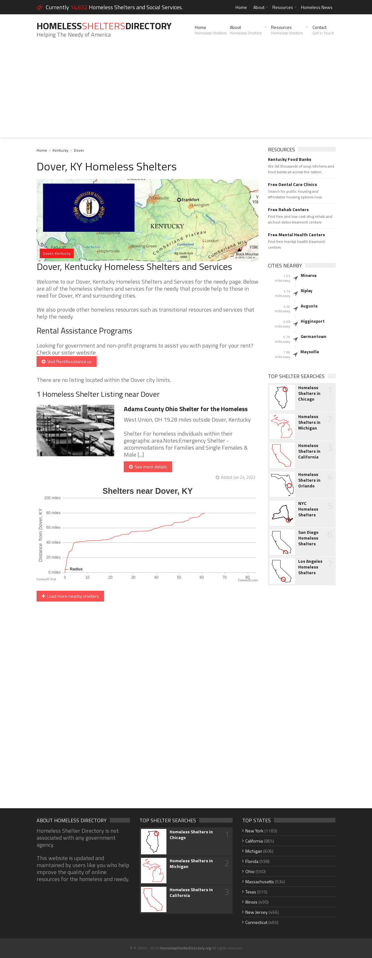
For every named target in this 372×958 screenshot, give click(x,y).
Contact (323, 30)
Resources (282, 7)
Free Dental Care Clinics (292, 184)
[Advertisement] (186, 92)
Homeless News (317, 7)
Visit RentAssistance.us (67, 361)
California (254, 840)
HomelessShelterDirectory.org (185, 948)
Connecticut (256, 922)
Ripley (306, 290)
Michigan (253, 851)
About (258, 7)
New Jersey (256, 912)
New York (254, 830)
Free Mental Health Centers (296, 235)
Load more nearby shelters (70, 596)
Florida (251, 861)
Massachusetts (259, 881)
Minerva (309, 275)
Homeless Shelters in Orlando (309, 480)
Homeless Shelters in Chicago (309, 393)
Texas (250, 891)
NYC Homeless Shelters (308, 509)
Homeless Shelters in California (309, 451)
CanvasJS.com (248, 580)
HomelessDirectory (104, 25)
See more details (148, 466)
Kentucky (60, 150)
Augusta (309, 306)
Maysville (309, 352)
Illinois (251, 902)
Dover (79, 150)
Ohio (250, 871)
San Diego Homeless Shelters (308, 538)
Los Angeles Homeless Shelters (310, 566)
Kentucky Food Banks (289, 159)
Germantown (313, 336)
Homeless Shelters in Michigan (309, 422)
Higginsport (313, 321)
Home (241, 7)
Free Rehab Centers (288, 209)
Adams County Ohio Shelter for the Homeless (186, 409)
